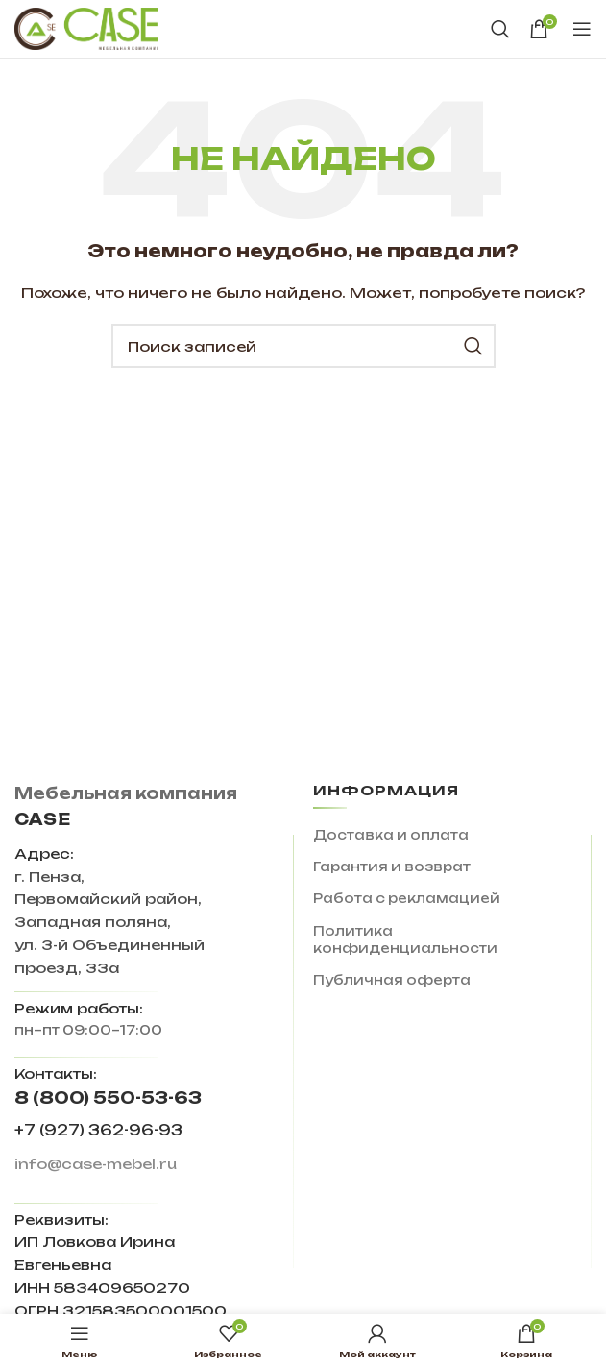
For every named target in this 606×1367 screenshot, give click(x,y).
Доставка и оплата (391, 834)
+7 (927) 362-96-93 (98, 1130)
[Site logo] (86, 28)
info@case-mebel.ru (95, 1164)
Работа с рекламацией (406, 898)
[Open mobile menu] (582, 29)
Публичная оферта (392, 980)
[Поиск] (500, 29)
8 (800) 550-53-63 (108, 1097)
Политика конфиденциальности (405, 939)
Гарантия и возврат (392, 866)
